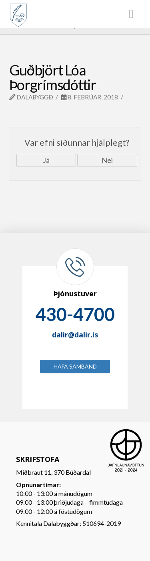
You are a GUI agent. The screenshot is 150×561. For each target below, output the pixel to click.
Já (46, 160)
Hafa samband (75, 366)
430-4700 (75, 314)
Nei (107, 160)
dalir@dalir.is (75, 334)
